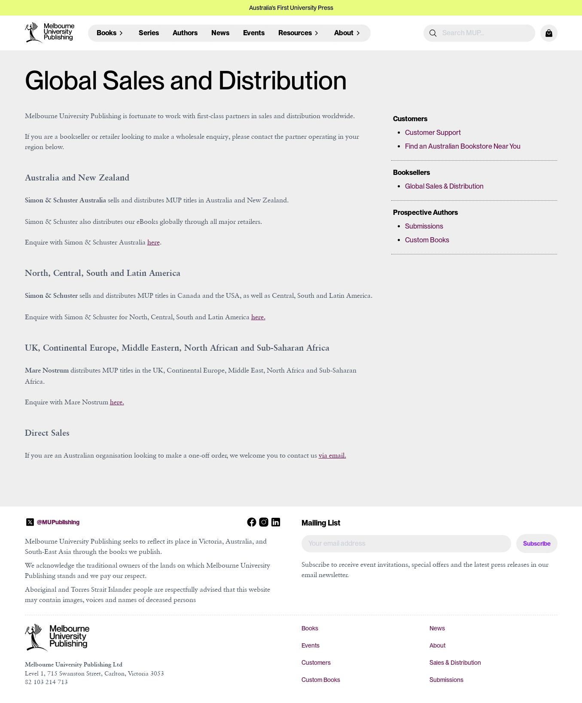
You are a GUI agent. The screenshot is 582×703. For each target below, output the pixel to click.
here (153, 242)
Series (149, 33)
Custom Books (427, 240)
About (437, 645)
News (220, 33)
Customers (316, 662)
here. (258, 316)
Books (310, 628)
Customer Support (433, 132)
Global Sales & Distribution (444, 186)
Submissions (424, 226)
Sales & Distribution (455, 662)
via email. (332, 455)
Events (254, 33)
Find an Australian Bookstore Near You (463, 146)
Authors (185, 33)
